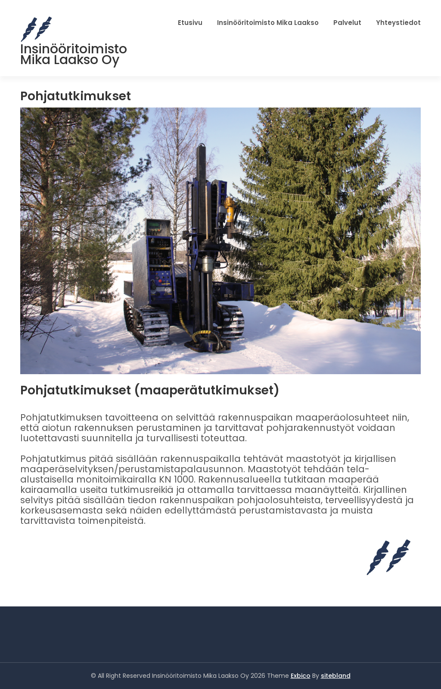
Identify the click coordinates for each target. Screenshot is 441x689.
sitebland (336, 675)
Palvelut (347, 22)
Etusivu (190, 22)
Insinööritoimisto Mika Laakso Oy (73, 54)
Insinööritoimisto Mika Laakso (268, 22)
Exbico (301, 675)
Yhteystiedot (398, 22)
